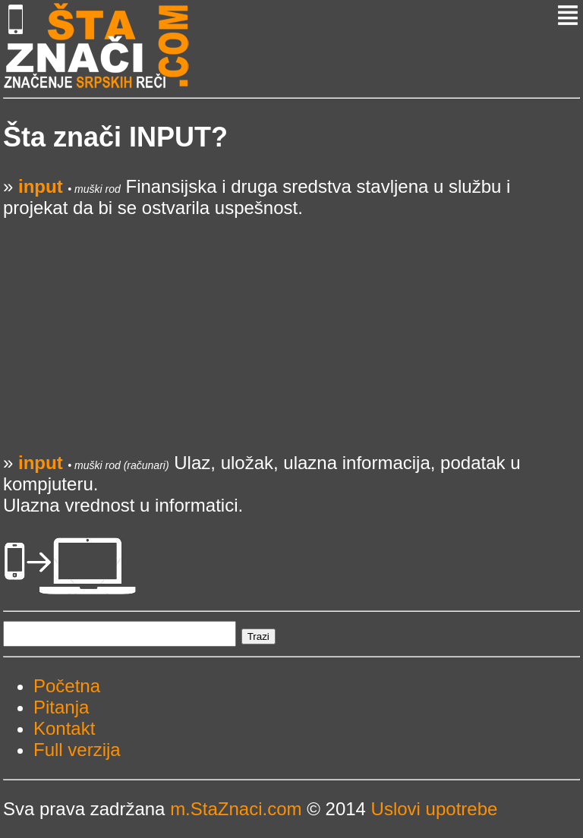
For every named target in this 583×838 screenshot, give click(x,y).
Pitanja (61, 707)
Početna (66, 686)
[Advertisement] (291, 325)
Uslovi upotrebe (434, 809)
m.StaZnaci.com (235, 809)
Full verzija (77, 749)
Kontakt (64, 728)
